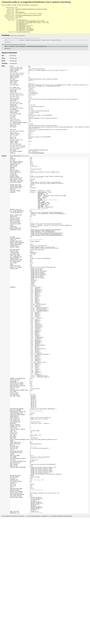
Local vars (8, 44)
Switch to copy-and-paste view (17, 37)
